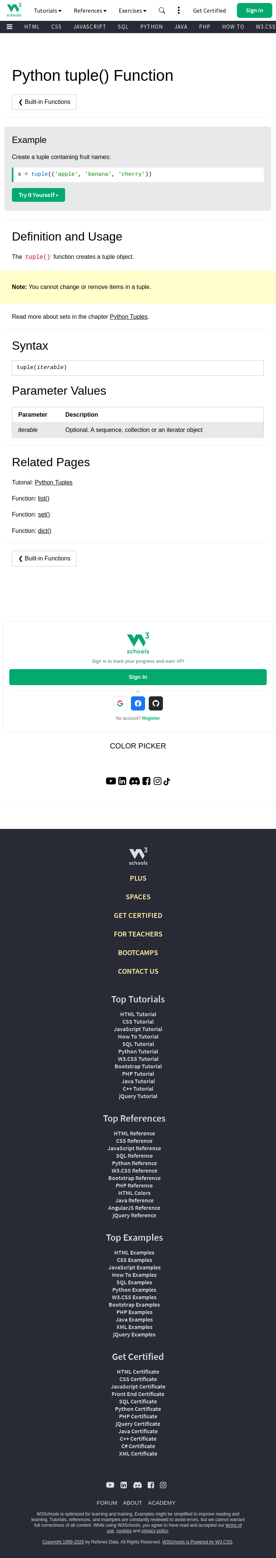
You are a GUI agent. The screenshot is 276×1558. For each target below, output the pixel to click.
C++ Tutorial (138, 1088)
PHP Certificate (138, 1416)
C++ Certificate (138, 1438)
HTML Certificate (138, 1371)
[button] (162, 10)
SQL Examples (134, 1282)
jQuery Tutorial (138, 1096)
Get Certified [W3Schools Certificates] (209, 10)
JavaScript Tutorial (138, 1029)
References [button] (90, 10)
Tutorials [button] (48, 10)
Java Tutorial (138, 1081)
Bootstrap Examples (134, 1304)
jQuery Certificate (138, 1423)
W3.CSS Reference (134, 1170)
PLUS (138, 878)
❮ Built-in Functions (44, 102)
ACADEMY (162, 1503)
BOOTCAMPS (138, 952)
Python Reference (134, 1163)
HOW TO (233, 26)
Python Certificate (138, 1408)
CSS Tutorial (138, 1021)
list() (43, 498)
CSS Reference (134, 1140)
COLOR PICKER (138, 746)
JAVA (180, 26)
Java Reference (134, 1200)
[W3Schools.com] (138, 859)
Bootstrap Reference (134, 1178)
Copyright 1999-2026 (63, 1542)
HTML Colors (134, 1192)
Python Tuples (128, 317)
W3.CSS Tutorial (138, 1058)
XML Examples (134, 1326)
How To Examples (134, 1274)
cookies (124, 1530)
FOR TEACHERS (138, 933)
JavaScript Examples (134, 1267)
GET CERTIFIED (138, 915)
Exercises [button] (133, 10)
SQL (123, 26)
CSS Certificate (138, 1379)
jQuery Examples (134, 1334)
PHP (205, 26)
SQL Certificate (138, 1401)
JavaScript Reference (134, 1148)
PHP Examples (134, 1312)
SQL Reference (134, 1155)
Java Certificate (138, 1431)
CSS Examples (134, 1259)
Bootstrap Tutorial (138, 1066)
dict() (44, 531)
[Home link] (14, 10)
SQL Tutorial (138, 1043)
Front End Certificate (138, 1394)
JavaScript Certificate (138, 1386)
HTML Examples (134, 1252)
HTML (32, 26)
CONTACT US (138, 971)
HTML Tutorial (138, 1014)
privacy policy (154, 1530)
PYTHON (151, 26)
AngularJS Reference (134, 1207)
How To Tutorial (138, 1036)
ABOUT (132, 1503)
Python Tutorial (138, 1051)
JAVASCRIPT (89, 26)
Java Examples (134, 1319)
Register (151, 718)
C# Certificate (138, 1446)
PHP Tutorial (138, 1073)
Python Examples (134, 1289)
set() (44, 514)
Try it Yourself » (38, 195)
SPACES (138, 896)
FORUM (107, 1503)
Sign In (138, 677)
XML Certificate (138, 1453)
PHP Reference (134, 1185)
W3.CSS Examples (134, 1297)
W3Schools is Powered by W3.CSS (197, 1542)
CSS (56, 26)
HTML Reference (134, 1133)
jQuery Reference (134, 1215)
